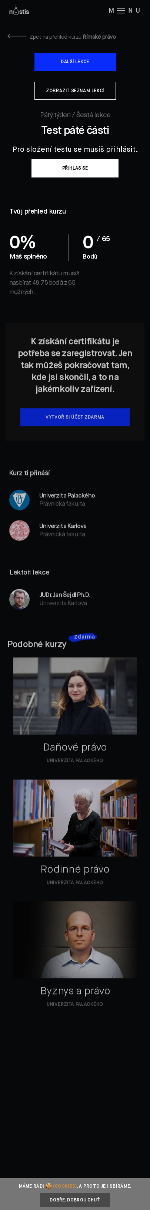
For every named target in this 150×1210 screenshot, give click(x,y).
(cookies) (65, 1186)
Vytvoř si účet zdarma (75, 426)
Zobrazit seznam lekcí (75, 91)
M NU (126, 10)
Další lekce (75, 62)
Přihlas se (75, 168)
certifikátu (48, 274)
